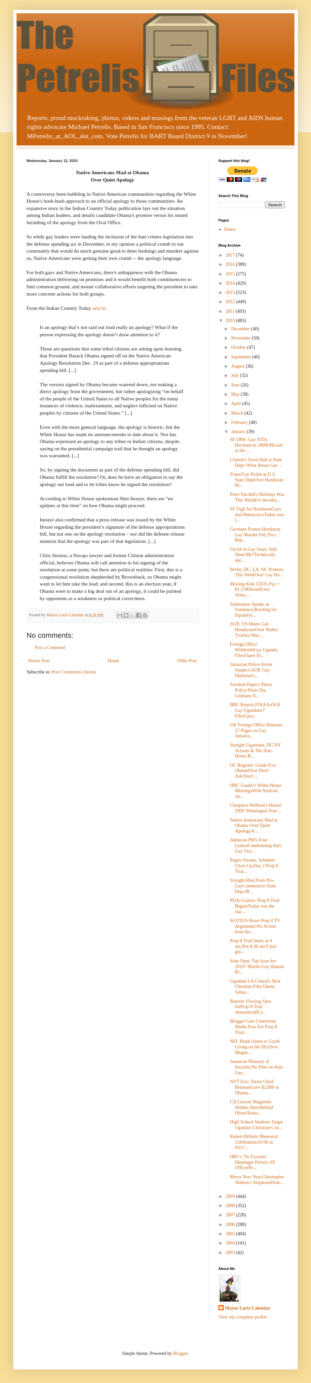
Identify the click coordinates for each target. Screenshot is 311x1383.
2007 (231, 1214)
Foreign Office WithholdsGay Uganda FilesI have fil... (253, 650)
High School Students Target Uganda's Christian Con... (256, 1124)
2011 (231, 311)
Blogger (180, 1353)
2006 (231, 1224)
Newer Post (39, 660)
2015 (231, 273)
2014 (231, 283)
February (240, 422)
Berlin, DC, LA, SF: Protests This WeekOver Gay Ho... (256, 572)
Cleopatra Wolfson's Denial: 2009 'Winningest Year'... (256, 808)
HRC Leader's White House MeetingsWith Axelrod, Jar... (256, 791)
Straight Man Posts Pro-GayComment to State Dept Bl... (253, 886)
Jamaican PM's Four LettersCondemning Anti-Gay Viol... (256, 845)
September (241, 356)
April (236, 403)
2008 (231, 1205)
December (241, 328)
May (236, 394)
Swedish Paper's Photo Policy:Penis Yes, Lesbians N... (251, 690)
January (238, 431)
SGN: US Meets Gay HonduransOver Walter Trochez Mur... (254, 630)
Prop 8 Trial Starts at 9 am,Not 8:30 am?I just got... (253, 946)
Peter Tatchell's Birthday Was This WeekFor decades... (257, 497)
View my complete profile (242, 1317)
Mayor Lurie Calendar (247, 1308)
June (236, 385)
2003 (231, 1252)
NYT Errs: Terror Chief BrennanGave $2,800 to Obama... (254, 1087)
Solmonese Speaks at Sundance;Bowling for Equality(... (253, 610)
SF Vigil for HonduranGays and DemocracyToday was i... (257, 515)
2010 (231, 320)
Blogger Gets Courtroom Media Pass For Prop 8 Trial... (253, 1027)
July (235, 375)
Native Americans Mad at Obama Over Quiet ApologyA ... (253, 826)
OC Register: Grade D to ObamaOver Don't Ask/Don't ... (253, 771)
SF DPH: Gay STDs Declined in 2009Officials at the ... (256, 445)
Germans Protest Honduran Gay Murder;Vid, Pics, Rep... (255, 535)
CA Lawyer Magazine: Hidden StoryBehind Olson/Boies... (251, 1107)
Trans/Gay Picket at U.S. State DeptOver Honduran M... (256, 480)
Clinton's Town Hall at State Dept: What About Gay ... (256, 462)
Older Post (187, 660)
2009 (231, 1196)
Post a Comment (50, 647)
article (98, 308)
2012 (231, 301)
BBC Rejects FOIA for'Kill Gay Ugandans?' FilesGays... (255, 710)
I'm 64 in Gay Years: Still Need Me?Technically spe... (253, 555)
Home (113, 660)
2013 (231, 292)
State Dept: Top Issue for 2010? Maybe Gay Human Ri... (257, 966)
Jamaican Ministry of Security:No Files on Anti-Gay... (257, 1067)
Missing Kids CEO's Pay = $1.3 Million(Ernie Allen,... (255, 590)
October (239, 347)
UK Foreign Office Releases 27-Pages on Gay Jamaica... (256, 730)
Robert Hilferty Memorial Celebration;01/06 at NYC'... (254, 1142)
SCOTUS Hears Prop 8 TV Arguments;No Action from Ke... (255, 926)
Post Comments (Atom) (74, 672)
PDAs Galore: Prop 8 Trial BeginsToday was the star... (254, 906)
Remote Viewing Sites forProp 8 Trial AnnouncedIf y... (250, 1007)
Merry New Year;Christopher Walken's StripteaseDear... (257, 1179)
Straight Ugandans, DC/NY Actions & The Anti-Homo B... (255, 751)
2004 (231, 1243)
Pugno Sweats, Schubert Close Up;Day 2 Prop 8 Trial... (254, 866)
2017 (231, 255)
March (237, 413)
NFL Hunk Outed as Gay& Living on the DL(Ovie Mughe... (255, 1047)
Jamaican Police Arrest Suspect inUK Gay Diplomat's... (251, 670)
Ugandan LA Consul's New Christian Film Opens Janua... (255, 987)
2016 (231, 264)
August (238, 366)
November (241, 338)
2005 (231, 1233)
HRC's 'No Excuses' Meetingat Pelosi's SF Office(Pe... (252, 1162)
